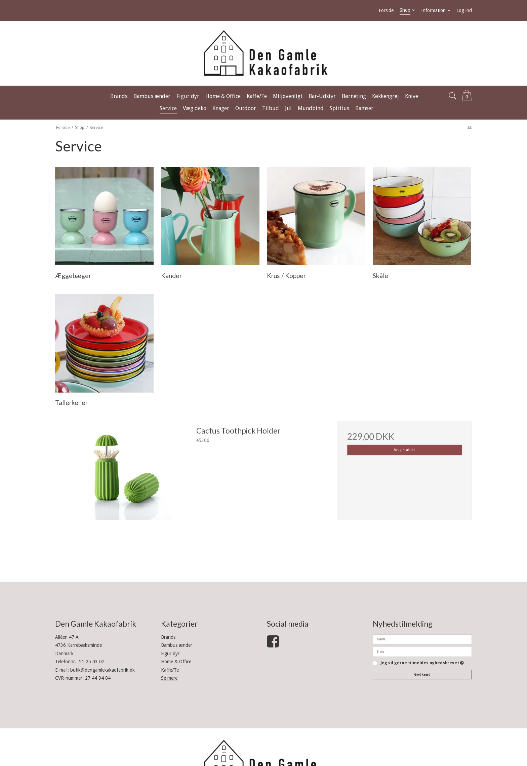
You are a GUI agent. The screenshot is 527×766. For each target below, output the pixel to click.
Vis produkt (404, 450)
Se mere (169, 678)
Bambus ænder (176, 645)
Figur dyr (170, 653)
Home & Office (176, 661)
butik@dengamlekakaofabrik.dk (102, 670)
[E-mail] (422, 651)
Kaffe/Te (170, 670)
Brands (168, 637)
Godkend (422, 674)
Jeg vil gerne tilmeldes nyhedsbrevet (422, 663)
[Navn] (422, 639)
